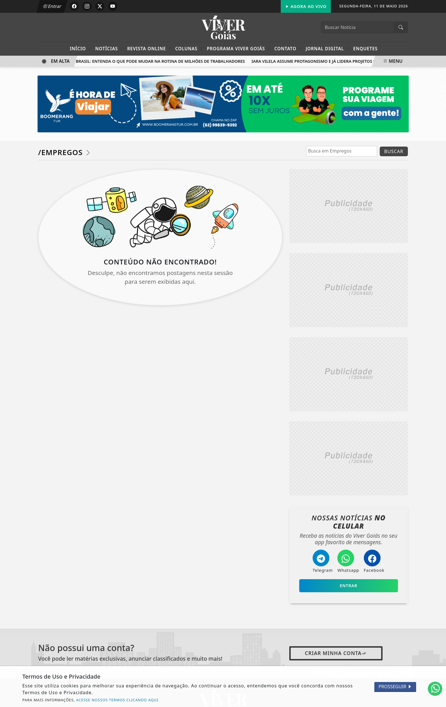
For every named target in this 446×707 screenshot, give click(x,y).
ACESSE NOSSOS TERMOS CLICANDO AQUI (117, 699)
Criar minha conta (336, 653)
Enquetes (365, 48)
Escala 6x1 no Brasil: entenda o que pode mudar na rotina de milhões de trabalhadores (146, 61)
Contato (287, 48)
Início (80, 48)
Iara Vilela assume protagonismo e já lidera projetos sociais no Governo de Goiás (347, 61)
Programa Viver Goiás (238, 48)
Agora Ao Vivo (306, 6)
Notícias (109, 48)
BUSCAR (393, 151)
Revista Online (149, 48)
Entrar (52, 6)
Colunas (189, 48)
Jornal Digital (327, 48)
